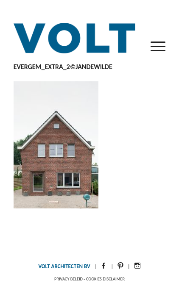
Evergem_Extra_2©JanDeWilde (63, 67)
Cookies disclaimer (105, 279)
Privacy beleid (68, 279)
